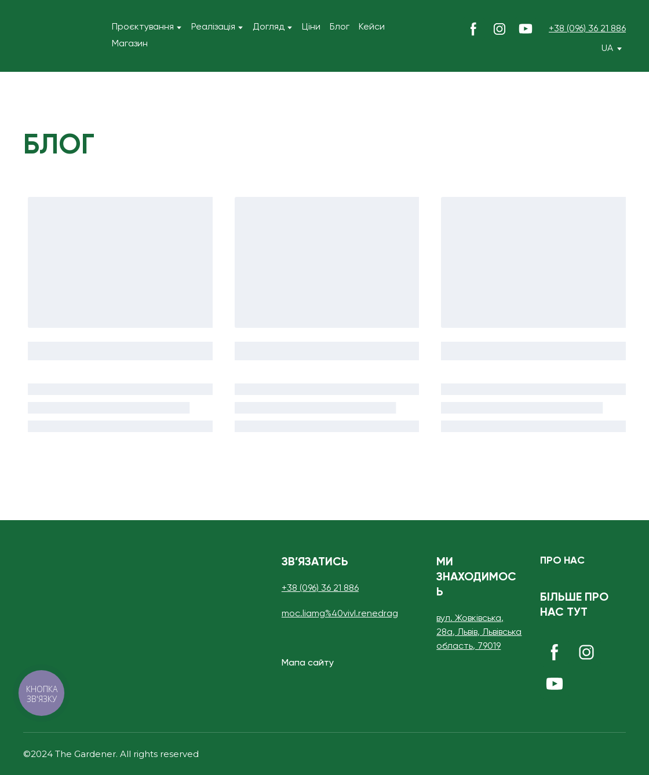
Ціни (311, 27)
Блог (339, 27)
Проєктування (143, 27)
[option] (607, 48)
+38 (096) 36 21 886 (587, 29)
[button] (473, 29)
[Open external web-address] (605, 754)
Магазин (130, 44)
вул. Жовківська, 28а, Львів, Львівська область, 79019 (479, 632)
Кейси (372, 27)
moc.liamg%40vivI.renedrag (340, 614)
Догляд (269, 27)
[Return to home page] (35, 36)
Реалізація (213, 27)
